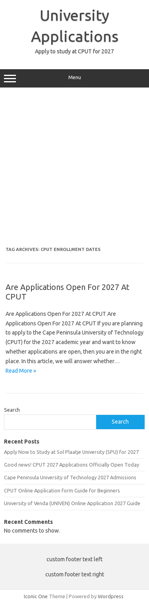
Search (12, 409)
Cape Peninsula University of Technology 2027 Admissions (70, 477)
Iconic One (36, 596)
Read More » (21, 371)
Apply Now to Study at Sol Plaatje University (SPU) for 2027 (71, 452)
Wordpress (111, 596)
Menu (74, 78)
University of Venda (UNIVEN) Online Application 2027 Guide (72, 503)
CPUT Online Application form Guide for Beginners (62, 490)
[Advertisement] (74, 170)
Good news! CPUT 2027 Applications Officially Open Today (71, 464)
